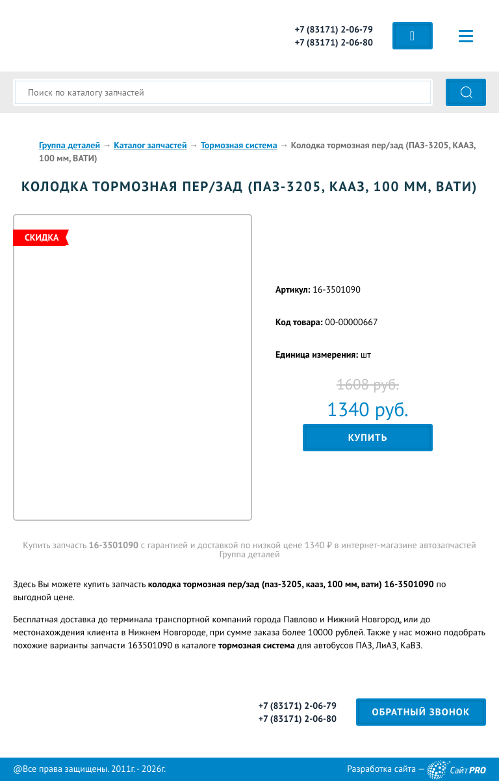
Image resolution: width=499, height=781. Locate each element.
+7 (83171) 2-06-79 (334, 29)
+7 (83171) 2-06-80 (334, 42)
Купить (368, 438)
